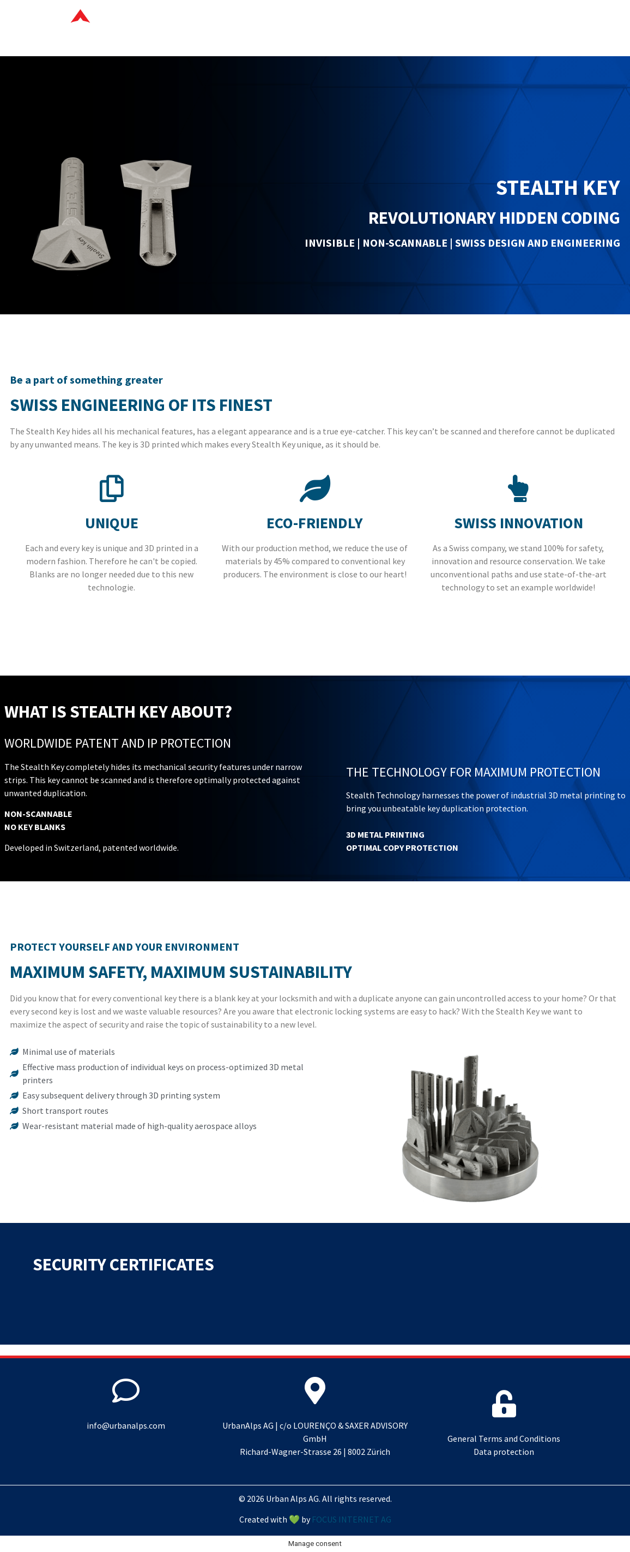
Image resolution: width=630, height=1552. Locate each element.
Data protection (504, 1451)
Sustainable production (450, 28)
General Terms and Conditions (503, 1438)
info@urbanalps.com (126, 1425)
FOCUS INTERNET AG (351, 1519)
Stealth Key (339, 28)
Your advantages (247, 28)
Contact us (559, 28)
